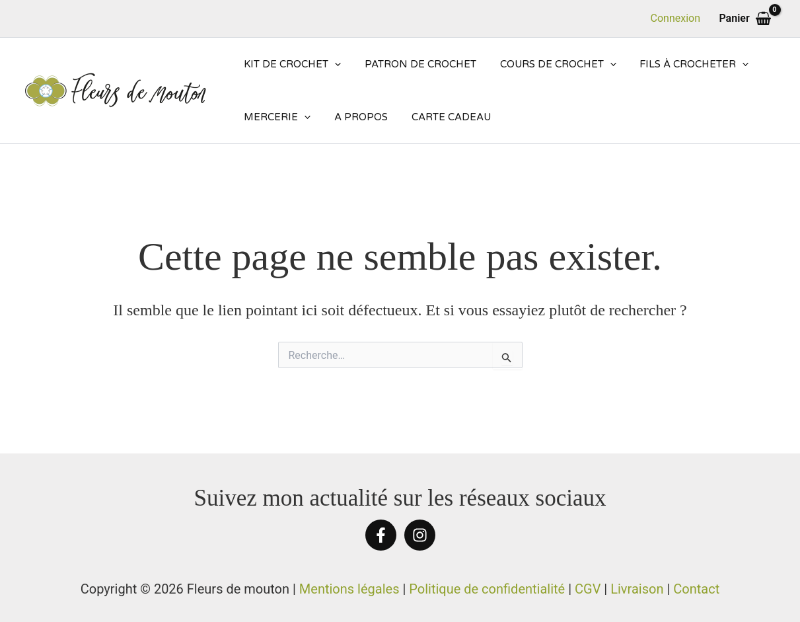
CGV (587, 589)
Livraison (636, 589)
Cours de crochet (548, 64)
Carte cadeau (441, 117)
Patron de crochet (414, 64)
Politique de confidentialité (487, 589)
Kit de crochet (290, 64)
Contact (696, 589)
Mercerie (275, 117)
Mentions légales (349, 589)
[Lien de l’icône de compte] (675, 18)
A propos (355, 117)
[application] (332, 64)
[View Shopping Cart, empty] (745, 18)
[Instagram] (419, 535)
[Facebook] (380, 535)
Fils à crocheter (680, 64)
